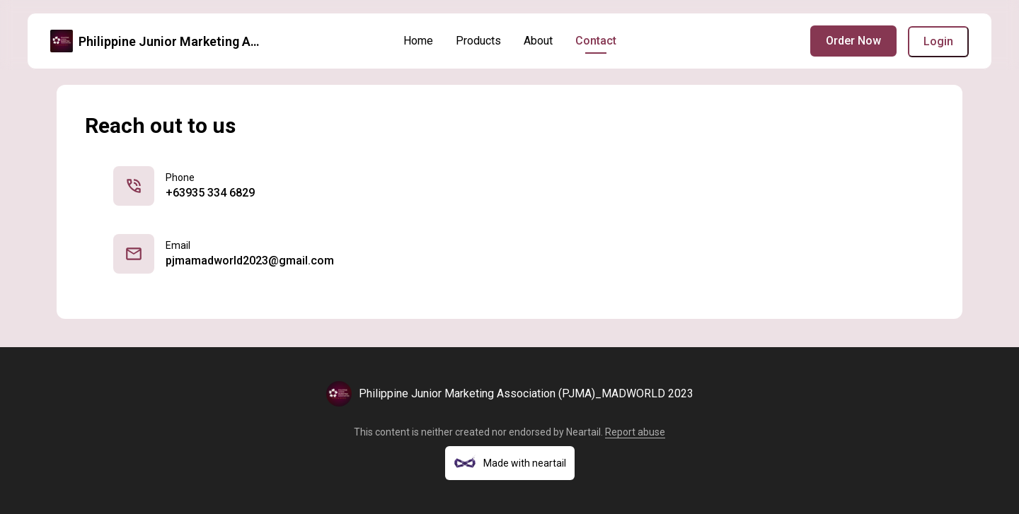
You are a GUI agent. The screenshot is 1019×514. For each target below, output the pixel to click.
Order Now (853, 40)
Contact (595, 40)
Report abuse (635, 432)
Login (938, 41)
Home (418, 40)
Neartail (583, 432)
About (538, 40)
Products (478, 40)
